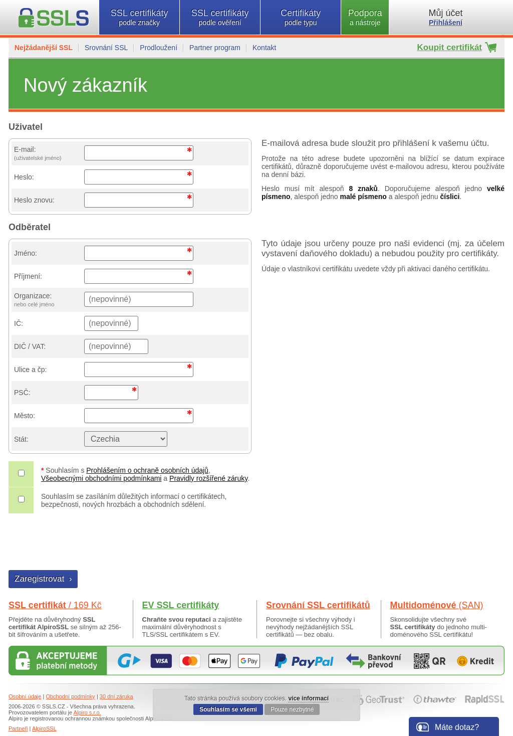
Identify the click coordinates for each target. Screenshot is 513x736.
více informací (308, 698)
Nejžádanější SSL (44, 48)
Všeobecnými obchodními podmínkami (101, 478)
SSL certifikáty (139, 17)
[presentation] (85, 543)
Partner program (214, 48)
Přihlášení (445, 23)
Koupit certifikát (449, 47)
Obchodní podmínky (70, 696)
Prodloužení (158, 48)
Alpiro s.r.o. (87, 712)
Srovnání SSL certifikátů (318, 605)
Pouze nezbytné (292, 709)
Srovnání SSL (106, 48)
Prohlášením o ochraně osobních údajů (147, 470)
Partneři (18, 728)
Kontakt (264, 48)
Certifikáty (301, 17)
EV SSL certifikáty (180, 605)
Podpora (365, 17)
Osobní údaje (25, 696)
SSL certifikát (55, 605)
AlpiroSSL (44, 728)
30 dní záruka (116, 696)
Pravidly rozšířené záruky (208, 478)
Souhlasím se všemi (228, 709)
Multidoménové (436, 605)
